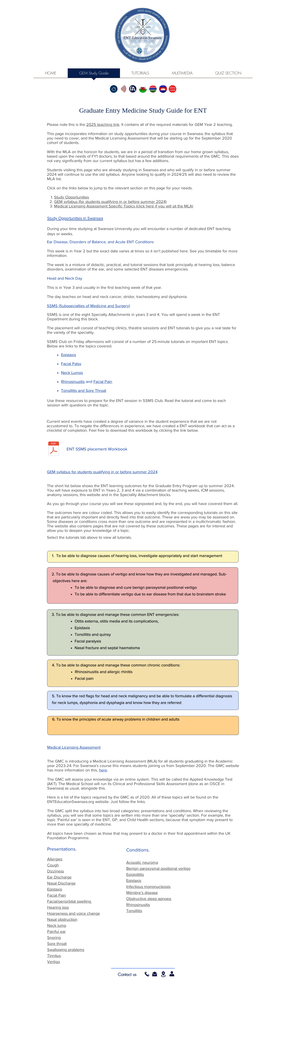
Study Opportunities (71, 197)
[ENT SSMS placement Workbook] (97, 449)
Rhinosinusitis (73, 381)
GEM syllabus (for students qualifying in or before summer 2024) (110, 201)
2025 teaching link (102, 124)
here (103, 770)
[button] (155, 974)
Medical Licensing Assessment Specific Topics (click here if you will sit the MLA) (123, 206)
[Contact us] (127, 974)
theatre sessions (143, 327)
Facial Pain (102, 381)
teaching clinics (112, 327)
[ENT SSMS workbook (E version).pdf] (53, 449)
